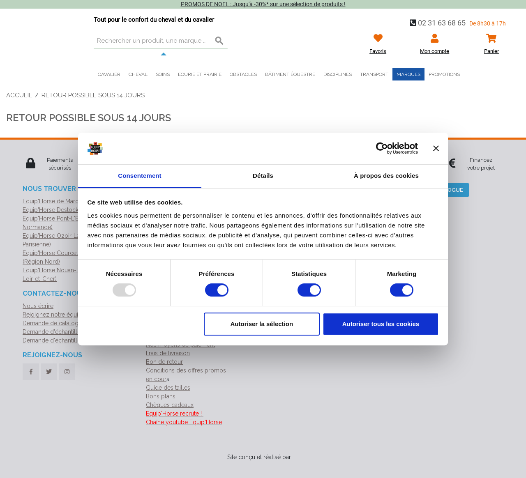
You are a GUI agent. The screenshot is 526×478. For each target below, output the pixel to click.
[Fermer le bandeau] (436, 149)
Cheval (138, 74)
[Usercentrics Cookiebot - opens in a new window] (382, 148)
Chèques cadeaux (170, 405)
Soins (163, 74)
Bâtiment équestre (290, 74)
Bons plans (160, 396)
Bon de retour (164, 361)
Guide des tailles (168, 387)
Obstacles (243, 74)
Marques (408, 74)
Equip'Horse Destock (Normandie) (68, 210)
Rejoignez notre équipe (54, 314)
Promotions (444, 74)
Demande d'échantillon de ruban (66, 332)
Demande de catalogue (54, 323)
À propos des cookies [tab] (386, 175)
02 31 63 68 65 (442, 22)
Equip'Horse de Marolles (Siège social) (74, 201)
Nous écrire (38, 306)
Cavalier (109, 74)
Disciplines (337, 74)
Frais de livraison (168, 353)
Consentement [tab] (139, 175)
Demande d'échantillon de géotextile (72, 340)
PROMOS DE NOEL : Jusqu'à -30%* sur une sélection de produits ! (263, 4)
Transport (374, 74)
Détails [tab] (263, 175)
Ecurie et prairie (199, 74)
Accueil (19, 95)
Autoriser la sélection (262, 323)
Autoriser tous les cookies (381, 323)
